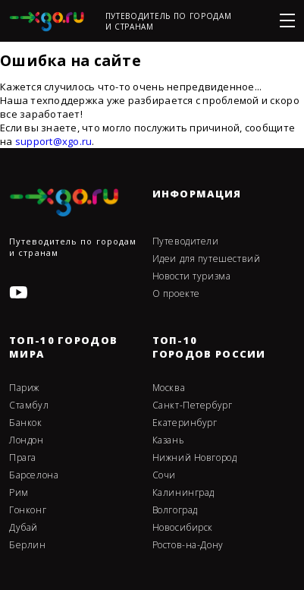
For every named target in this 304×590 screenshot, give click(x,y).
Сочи (164, 475)
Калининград (183, 493)
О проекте (176, 294)
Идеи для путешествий (206, 259)
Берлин (27, 545)
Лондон (26, 440)
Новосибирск (183, 528)
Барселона (33, 475)
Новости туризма (191, 276)
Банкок (25, 423)
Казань (168, 440)
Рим (19, 493)
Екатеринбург (185, 423)
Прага (22, 458)
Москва (169, 388)
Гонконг (27, 510)
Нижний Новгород (194, 458)
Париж (24, 388)
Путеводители (185, 241)
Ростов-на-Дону (188, 545)
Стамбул (29, 405)
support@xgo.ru (53, 141)
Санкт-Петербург (192, 405)
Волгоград (175, 510)
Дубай (23, 528)
